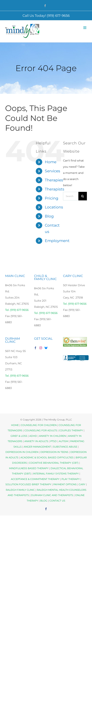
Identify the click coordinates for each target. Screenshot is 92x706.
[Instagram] (40, 347)
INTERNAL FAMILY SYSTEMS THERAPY (56, 473)
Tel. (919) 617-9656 (17, 310)
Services (52, 171)
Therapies (54, 180)
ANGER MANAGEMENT (37, 446)
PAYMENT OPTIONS (65, 484)
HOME (15, 425)
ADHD (33, 435)
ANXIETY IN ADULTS (36, 441)
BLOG (43, 500)
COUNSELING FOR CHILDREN (39, 425)
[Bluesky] (46, 347)
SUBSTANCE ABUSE (65, 446)
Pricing (51, 198)
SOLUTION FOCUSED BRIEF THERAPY (28, 484)
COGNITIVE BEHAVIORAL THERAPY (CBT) (54, 462)
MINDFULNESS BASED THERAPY (29, 468)
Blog (49, 216)
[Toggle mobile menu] (85, 27)
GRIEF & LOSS (19, 435)
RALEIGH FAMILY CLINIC (20, 489)
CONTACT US (57, 500)
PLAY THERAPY (71, 479)
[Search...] (70, 196)
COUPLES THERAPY (71, 430)
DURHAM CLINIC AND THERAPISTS (52, 495)
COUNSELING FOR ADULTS (40, 430)
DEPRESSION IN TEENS (54, 452)
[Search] (82, 196)
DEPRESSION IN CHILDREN (21, 452)
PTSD (53, 441)
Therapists (54, 189)
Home (50, 162)
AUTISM (63, 441)
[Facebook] (35, 347)
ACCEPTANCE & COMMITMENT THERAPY (35, 479)
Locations (54, 207)
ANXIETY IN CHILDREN (52, 435)
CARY (82, 484)
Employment (57, 240)
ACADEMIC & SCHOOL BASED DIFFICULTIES (47, 457)
